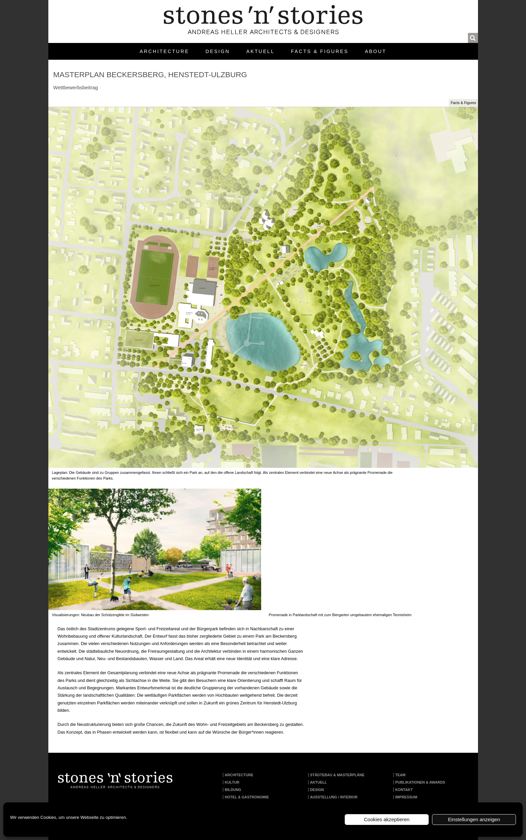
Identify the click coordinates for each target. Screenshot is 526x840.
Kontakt (404, 790)
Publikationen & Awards (420, 782)
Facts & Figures (319, 51)
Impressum (406, 797)
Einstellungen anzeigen (474, 819)
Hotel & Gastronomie (247, 797)
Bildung (233, 790)
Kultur (232, 782)
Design (217, 51)
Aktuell (260, 51)
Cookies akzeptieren (387, 819)
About (375, 51)
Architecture (164, 51)
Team (400, 775)
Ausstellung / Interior (334, 797)
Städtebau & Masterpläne (337, 775)
